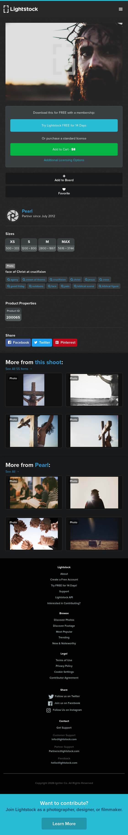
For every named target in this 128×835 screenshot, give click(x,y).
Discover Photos (64, 620)
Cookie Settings (64, 672)
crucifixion (58, 279)
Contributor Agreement (64, 678)
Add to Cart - (64, 149)
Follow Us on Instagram (67, 710)
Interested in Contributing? (64, 603)
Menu (120, 9)
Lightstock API (64, 597)
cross (104, 279)
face (52, 286)
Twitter (42, 342)
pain (65, 286)
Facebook (18, 342)
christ (75, 279)
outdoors (36, 286)
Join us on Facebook (67, 703)
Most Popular (64, 632)
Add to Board (64, 178)
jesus (90, 279)
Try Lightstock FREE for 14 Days (64, 125)
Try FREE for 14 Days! (64, 585)
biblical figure (109, 286)
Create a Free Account (64, 579)
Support (64, 591)
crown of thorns (34, 279)
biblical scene (84, 286)
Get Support (64, 727)
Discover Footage (64, 626)
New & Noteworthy (64, 643)
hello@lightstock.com (64, 763)
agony (12, 279)
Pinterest (65, 342)
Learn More (64, 823)
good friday (15, 286)
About (64, 574)
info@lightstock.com (64, 739)
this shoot (48, 362)
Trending (64, 637)
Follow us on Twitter (67, 696)
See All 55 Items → (18, 368)
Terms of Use (64, 660)
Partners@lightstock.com (64, 751)
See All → (12, 471)
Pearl (27, 211)
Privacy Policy (64, 666)
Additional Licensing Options (64, 160)
